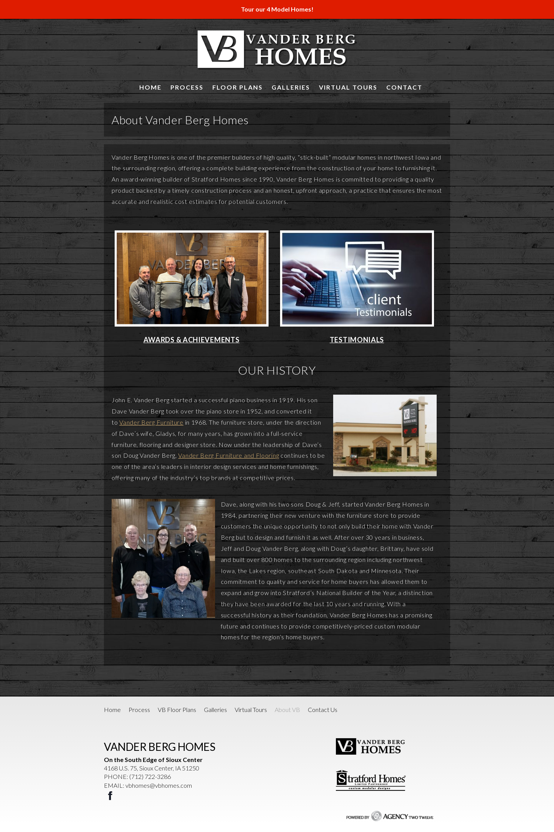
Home (150, 87)
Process (187, 87)
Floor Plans (237, 87)
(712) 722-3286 (150, 776)
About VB (287, 709)
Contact (404, 87)
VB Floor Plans (177, 709)
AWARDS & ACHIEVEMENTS (192, 339)
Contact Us (322, 709)
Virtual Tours (348, 87)
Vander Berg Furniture (151, 422)
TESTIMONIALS (357, 339)
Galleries (291, 87)
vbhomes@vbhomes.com (158, 785)
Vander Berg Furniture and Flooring (228, 455)
